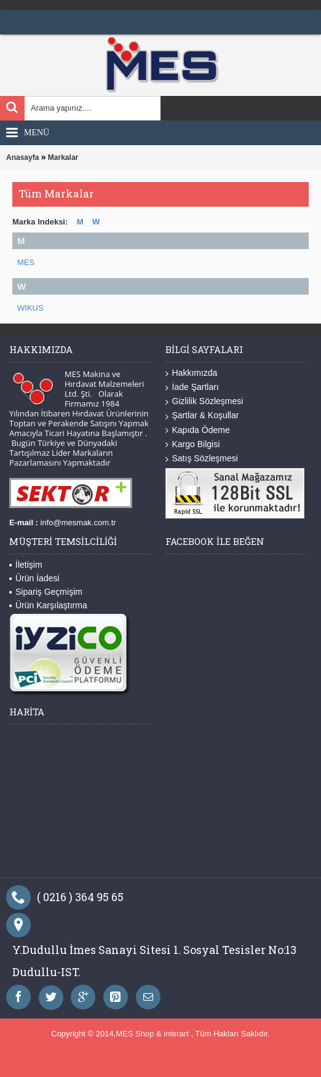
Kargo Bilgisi (192, 444)
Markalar (63, 157)
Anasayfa (22, 157)
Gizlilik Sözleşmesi (204, 401)
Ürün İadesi (34, 578)
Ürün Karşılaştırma (48, 605)
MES (25, 262)
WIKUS (30, 307)
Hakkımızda (191, 373)
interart (177, 1033)
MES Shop (136, 1033)
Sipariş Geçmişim (45, 592)
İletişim (25, 565)
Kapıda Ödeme (197, 430)
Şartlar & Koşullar (202, 415)
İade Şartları (192, 387)
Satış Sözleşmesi (201, 458)
